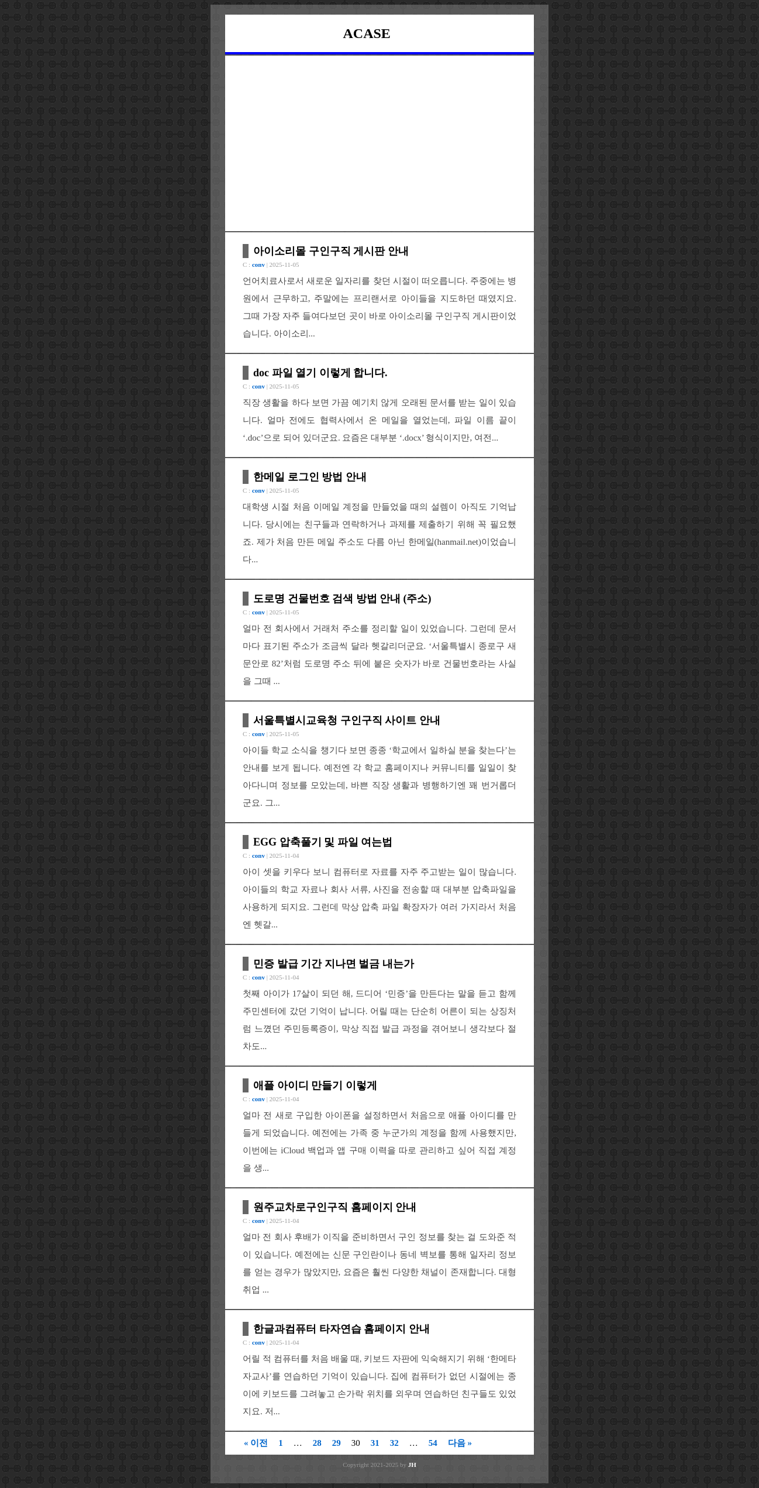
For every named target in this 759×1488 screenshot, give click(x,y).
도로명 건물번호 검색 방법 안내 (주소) (342, 598)
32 (394, 1443)
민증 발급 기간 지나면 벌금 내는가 (333, 964)
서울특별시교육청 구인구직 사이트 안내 (346, 720)
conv (258, 264)
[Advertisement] (379, 143)
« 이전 (256, 1443)
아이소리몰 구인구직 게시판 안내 (331, 251)
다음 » (460, 1443)
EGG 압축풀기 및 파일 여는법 (322, 842)
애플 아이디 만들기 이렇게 (315, 1085)
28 (317, 1443)
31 (375, 1443)
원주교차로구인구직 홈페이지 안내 (334, 1207)
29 (336, 1443)
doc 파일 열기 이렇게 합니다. (320, 373)
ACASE (367, 33)
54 (433, 1443)
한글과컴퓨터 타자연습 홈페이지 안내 (341, 1329)
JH (412, 1464)
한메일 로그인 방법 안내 (310, 477)
